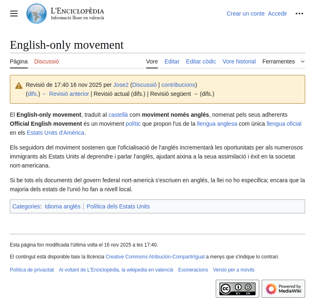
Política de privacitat (32, 270)
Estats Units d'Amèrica (55, 132)
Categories (26, 206)
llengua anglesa (217, 123)
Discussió (144, 84)
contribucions (179, 84)
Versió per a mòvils (233, 270)
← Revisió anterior (65, 94)
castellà (118, 114)
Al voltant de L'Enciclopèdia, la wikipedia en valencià (116, 270)
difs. (33, 94)
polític (133, 123)
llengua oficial (284, 123)
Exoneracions (193, 270)
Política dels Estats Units (118, 206)
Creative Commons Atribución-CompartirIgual (154, 257)
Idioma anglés (62, 206)
